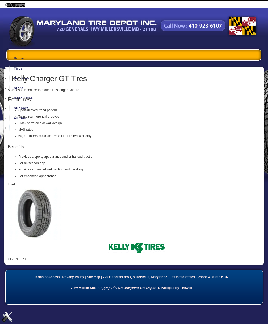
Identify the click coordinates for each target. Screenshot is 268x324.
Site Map (93, 277)
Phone (213, 277)
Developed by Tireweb (175, 288)
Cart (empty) (15, 5)
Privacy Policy (73, 277)
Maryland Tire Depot (42, 46)
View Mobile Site (83, 288)
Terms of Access (47, 277)
